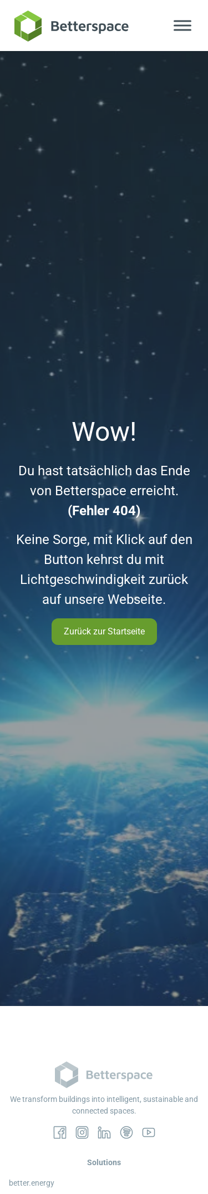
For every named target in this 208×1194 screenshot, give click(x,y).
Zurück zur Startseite (104, 631)
